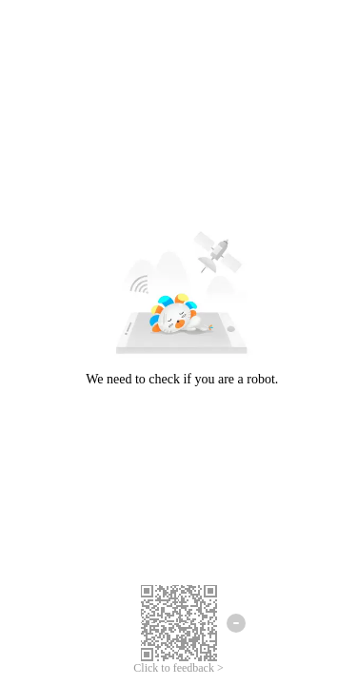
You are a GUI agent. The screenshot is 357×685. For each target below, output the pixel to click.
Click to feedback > (178, 668)
